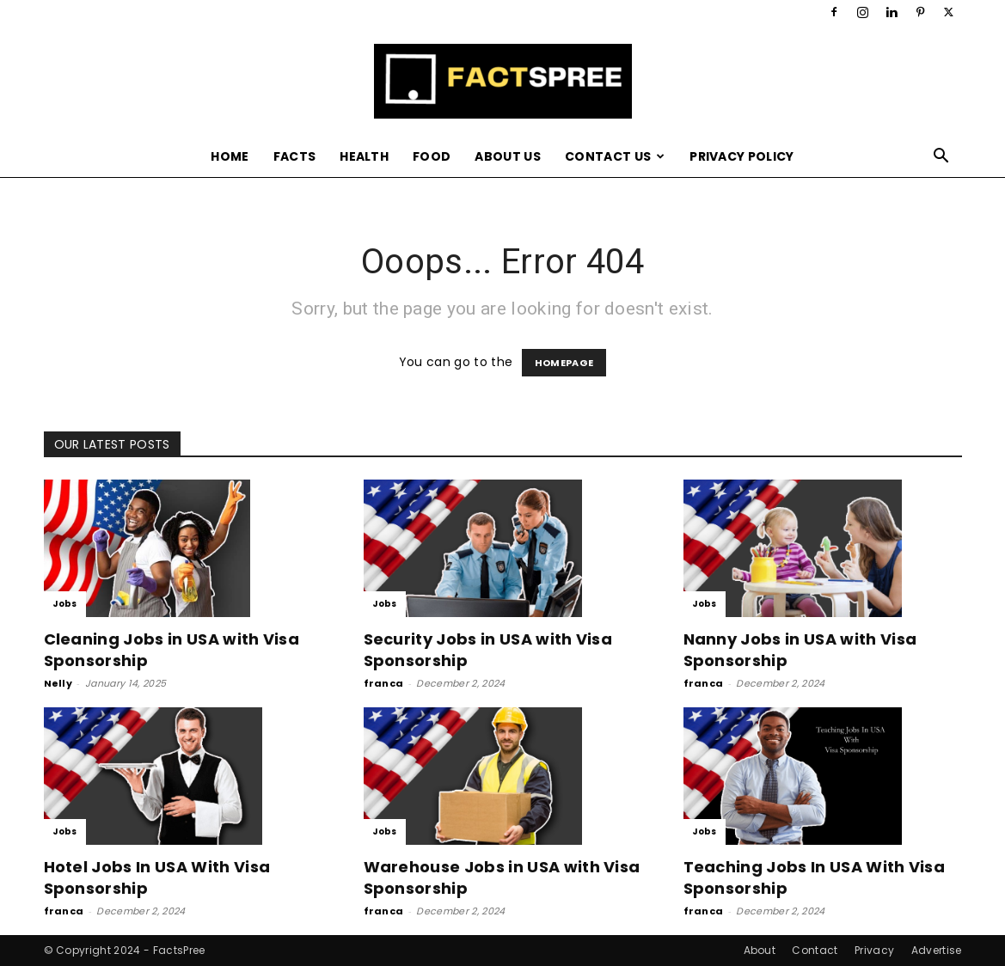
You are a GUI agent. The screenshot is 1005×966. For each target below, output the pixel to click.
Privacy (874, 950)
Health (364, 156)
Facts (294, 156)
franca (384, 683)
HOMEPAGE (564, 363)
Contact (814, 950)
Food (431, 156)
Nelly (58, 683)
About (760, 950)
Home (229, 156)
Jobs (64, 603)
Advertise (936, 950)
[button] (941, 158)
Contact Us (615, 156)
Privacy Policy (741, 156)
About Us (508, 156)
